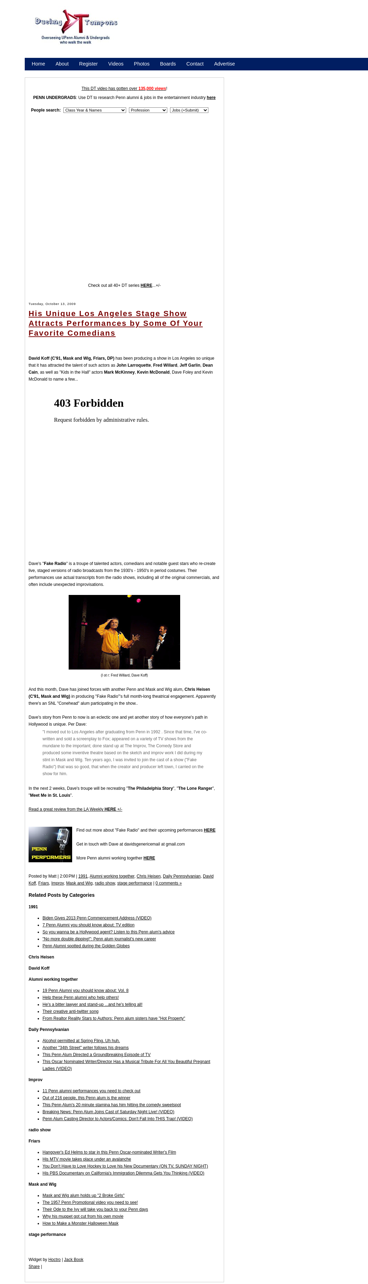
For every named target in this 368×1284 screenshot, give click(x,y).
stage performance (134, 883)
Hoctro (54, 1259)
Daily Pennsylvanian (181, 876)
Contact (195, 64)
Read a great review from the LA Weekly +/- (75, 809)
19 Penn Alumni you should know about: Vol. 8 (86, 990)
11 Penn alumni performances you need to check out (91, 1090)
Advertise (224, 64)
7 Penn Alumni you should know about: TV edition (89, 925)
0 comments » (168, 883)
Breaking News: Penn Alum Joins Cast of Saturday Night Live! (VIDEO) (108, 1111)
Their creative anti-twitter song (71, 1011)
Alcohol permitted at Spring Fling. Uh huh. (81, 1040)
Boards (168, 64)
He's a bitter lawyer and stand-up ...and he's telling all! (93, 1004)
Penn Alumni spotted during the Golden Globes (86, 945)
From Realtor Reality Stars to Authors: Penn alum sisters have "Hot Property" (114, 1018)
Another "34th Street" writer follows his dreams (86, 1047)
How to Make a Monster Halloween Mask (80, 1223)
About (62, 64)
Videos (116, 64)
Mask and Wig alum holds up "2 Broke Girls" (83, 1195)
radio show (105, 883)
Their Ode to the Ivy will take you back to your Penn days (95, 1209)
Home (38, 64)
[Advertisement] (151, 35)
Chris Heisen (149, 876)
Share (34, 1266)
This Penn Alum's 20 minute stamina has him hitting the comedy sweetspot (112, 1104)
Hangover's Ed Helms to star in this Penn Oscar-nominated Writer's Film (109, 1152)
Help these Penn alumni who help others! (81, 997)
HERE (209, 830)
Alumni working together (112, 876)
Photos (142, 64)
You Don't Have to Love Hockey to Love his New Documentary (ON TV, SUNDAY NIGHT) (125, 1166)
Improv (57, 883)
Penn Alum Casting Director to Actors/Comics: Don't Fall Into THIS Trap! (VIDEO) (118, 1118)
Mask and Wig (79, 883)
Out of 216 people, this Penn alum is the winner (86, 1097)
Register (88, 64)
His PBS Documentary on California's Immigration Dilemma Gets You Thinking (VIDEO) (123, 1173)
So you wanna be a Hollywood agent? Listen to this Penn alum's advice (109, 932)
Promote (63, 73)
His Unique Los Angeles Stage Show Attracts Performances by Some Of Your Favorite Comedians (116, 323)
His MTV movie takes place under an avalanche (87, 1159)
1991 (83, 876)
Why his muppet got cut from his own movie (83, 1216)
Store (38, 73)
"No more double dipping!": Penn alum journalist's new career (99, 939)
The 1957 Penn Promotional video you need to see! (90, 1202)
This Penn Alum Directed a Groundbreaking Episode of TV (97, 1054)
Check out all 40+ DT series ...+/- (124, 285)
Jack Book (73, 1259)
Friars (43, 883)
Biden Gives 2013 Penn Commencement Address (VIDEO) (97, 918)
